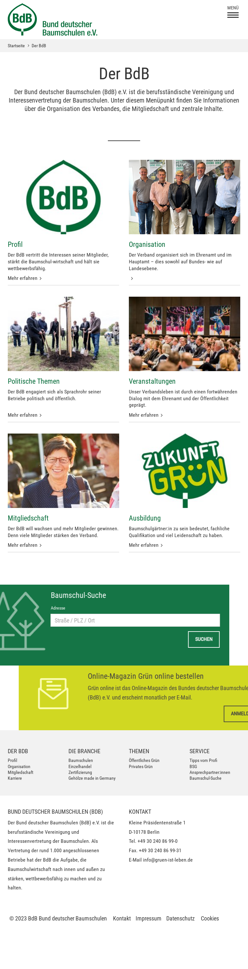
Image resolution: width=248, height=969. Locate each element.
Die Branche (84, 751)
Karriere (15, 778)
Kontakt (122, 918)
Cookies (210, 918)
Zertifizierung (80, 772)
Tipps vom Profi (203, 760)
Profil (12, 760)
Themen (139, 751)
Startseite (16, 45)
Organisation (19, 766)
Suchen (20, 639)
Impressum (148, 918)
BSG (193, 766)
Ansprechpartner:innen (210, 772)
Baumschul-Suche (206, 778)
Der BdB (39, 45)
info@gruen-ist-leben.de (168, 860)
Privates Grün (141, 766)
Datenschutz (180, 918)
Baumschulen (80, 760)
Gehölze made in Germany (92, 778)
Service (200, 751)
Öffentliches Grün (144, 760)
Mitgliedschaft (20, 772)
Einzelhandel (79, 766)
